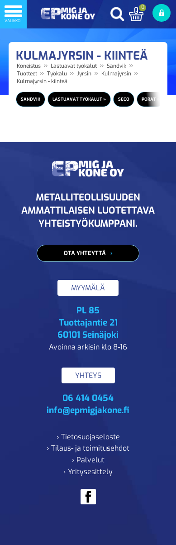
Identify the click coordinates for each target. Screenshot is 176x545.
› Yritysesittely (88, 471)
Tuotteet (27, 73)
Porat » (151, 99)
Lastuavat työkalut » (79, 99)
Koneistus (29, 66)
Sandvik (116, 66)
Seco (123, 99)
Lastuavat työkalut (74, 66)
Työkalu (57, 73)
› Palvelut (88, 460)
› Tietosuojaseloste (88, 437)
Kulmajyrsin (116, 73)
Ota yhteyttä (85, 253)
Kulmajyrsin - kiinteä (42, 81)
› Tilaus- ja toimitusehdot (88, 448)
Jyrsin (84, 73)
